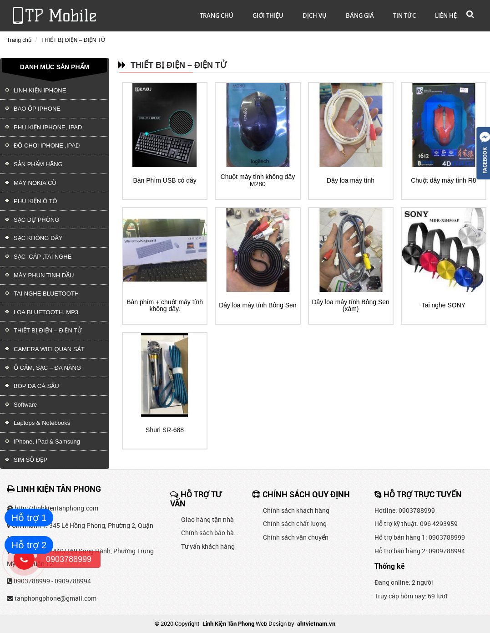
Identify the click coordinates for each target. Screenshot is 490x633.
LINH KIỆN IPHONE (40, 90)
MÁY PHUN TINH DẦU (44, 275)
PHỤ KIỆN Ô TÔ (35, 201)
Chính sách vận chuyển (295, 537)
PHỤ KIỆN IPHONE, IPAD (48, 127)
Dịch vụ (315, 15)
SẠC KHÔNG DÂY (38, 238)
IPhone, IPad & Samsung (47, 441)
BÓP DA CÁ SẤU (36, 386)
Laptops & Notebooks (42, 422)
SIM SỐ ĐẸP (39, 459)
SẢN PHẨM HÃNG (38, 164)
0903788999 (32, 581)
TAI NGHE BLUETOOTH (46, 293)
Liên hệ (446, 15)
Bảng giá (360, 15)
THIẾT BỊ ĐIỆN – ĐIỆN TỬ (73, 40)
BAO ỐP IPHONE (37, 108)
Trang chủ (216, 15)
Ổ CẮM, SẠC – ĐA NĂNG (47, 367)
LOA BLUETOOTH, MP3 (46, 312)
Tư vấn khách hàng (208, 546)
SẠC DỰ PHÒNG (36, 219)
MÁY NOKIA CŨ (35, 182)
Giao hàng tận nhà (207, 519)
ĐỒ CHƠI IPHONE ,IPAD (47, 145)
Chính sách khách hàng (296, 510)
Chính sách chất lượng (295, 523)
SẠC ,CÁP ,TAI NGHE (42, 256)
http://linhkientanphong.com (56, 508)
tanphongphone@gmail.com (55, 598)
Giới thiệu (268, 15)
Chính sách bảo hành (209, 532)
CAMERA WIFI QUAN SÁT (49, 349)
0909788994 (73, 581)
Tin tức (404, 15)
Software (25, 404)
